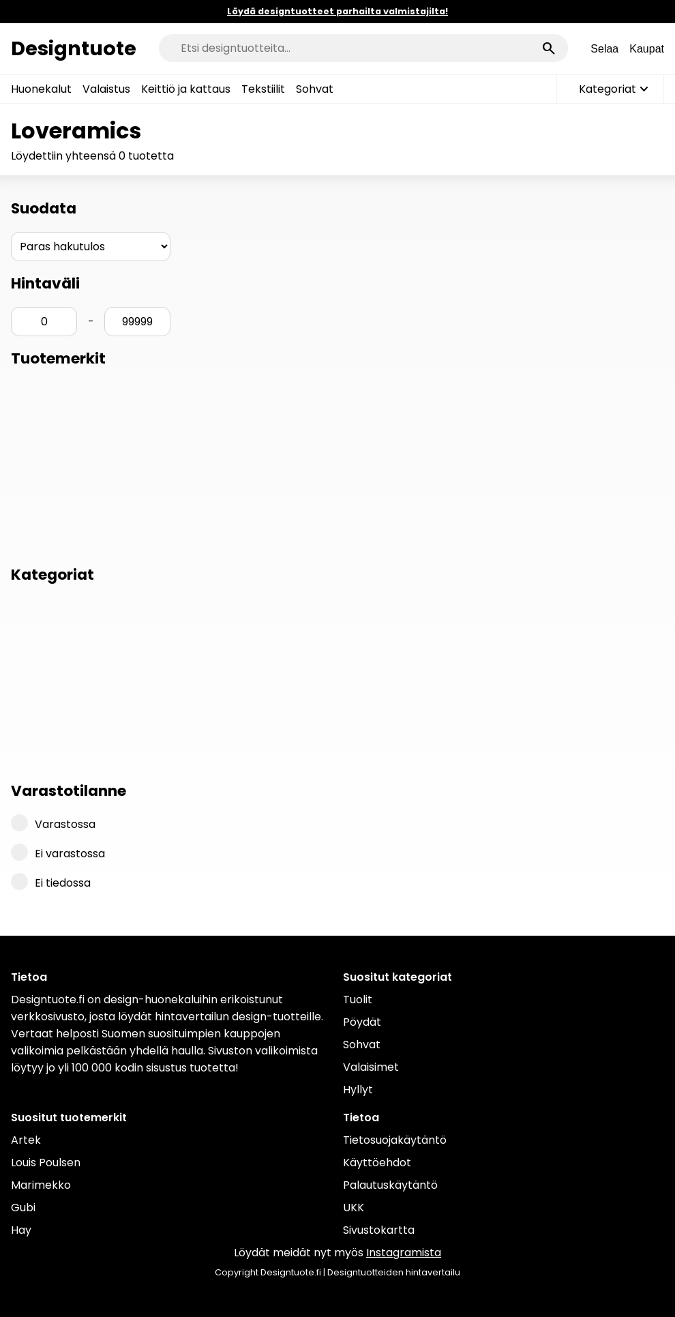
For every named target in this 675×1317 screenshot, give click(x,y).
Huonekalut (41, 89)
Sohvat (314, 89)
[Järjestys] (90, 246)
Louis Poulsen (45, 1162)
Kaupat (646, 49)
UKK (353, 1207)
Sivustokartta (379, 1230)
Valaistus (106, 89)
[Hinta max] (137, 321)
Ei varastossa (58, 852)
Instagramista (403, 1252)
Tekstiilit (263, 89)
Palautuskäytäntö (390, 1185)
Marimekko (41, 1185)
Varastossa (53, 823)
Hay (21, 1230)
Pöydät (362, 1022)
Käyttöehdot (377, 1162)
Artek (26, 1140)
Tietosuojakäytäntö (395, 1140)
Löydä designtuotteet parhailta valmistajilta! (337, 11)
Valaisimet (371, 1067)
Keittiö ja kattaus (185, 89)
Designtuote (73, 48)
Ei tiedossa (51, 882)
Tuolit (357, 999)
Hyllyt (358, 1089)
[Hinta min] (44, 321)
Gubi (23, 1207)
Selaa (604, 49)
